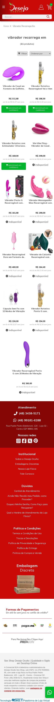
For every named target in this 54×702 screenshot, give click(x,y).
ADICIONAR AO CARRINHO (13, 109)
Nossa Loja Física (27, 468)
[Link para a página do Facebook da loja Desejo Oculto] (24, 440)
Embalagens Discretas (27, 463)
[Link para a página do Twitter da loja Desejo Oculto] (30, 440)
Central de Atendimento (27, 490)
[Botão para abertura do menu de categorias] (3, 6)
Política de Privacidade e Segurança (27, 543)
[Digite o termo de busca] (23, 17)
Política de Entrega (27, 548)
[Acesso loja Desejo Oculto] (41, 7)
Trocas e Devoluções (27, 538)
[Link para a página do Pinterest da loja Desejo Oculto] (36, 440)
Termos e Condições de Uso (27, 533)
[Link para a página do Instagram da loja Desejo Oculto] (18, 440)
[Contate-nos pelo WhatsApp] (49, 692)
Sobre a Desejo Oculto (27, 458)
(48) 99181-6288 (29, 420)
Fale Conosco (27, 473)
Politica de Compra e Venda (27, 553)
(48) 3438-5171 (29, 413)
